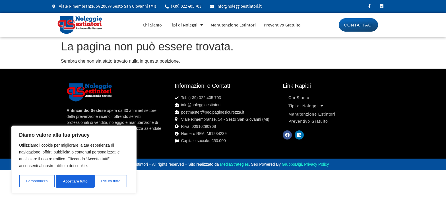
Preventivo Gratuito (282, 25)
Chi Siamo (152, 25)
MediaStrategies (234, 164)
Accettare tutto (110, 181)
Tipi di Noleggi (186, 25)
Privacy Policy (316, 164)
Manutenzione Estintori (233, 25)
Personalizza (36, 181)
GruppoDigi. (293, 164)
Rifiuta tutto (73, 181)
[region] (74, 160)
